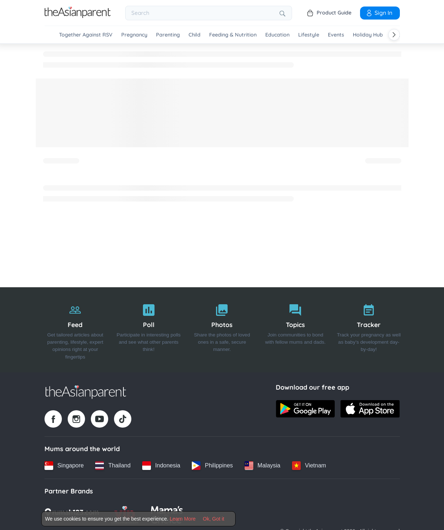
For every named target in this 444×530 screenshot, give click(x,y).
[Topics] (295, 330)
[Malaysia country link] (262, 465)
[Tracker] (369, 330)
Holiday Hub (368, 35)
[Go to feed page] (78, 16)
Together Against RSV (86, 35)
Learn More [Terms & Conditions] (183, 519)
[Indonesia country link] (161, 465)
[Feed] (75, 330)
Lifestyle (308, 35)
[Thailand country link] (112, 465)
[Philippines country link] (212, 465)
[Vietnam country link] (309, 465)
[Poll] (148, 330)
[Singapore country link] (64, 465)
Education (277, 35)
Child (194, 35)
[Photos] (222, 330)
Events (336, 35)
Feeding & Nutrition (233, 35)
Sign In (378, 12)
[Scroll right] (394, 35)
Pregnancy (134, 35)
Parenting (168, 35)
